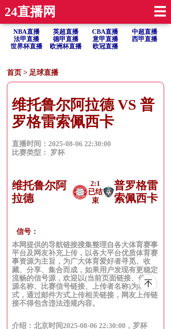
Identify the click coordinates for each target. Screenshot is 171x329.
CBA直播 (105, 31)
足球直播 (43, 72)
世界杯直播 (26, 46)
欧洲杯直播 (66, 46)
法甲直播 (26, 39)
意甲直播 (105, 39)
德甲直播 (65, 39)
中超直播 (144, 31)
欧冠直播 (105, 46)
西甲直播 (144, 39)
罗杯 (57, 152)
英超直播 (65, 31)
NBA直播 (26, 31)
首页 (14, 72)
